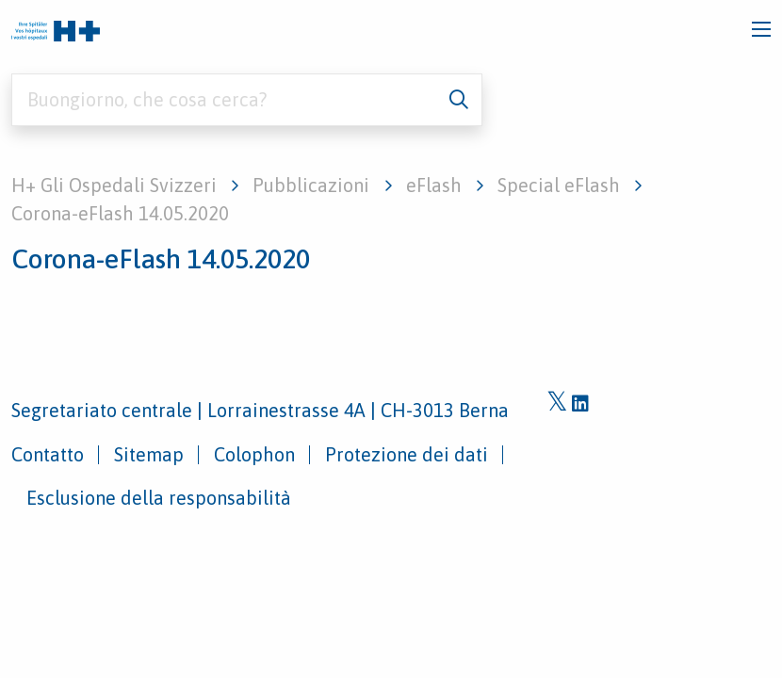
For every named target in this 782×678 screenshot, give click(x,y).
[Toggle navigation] (761, 29)
